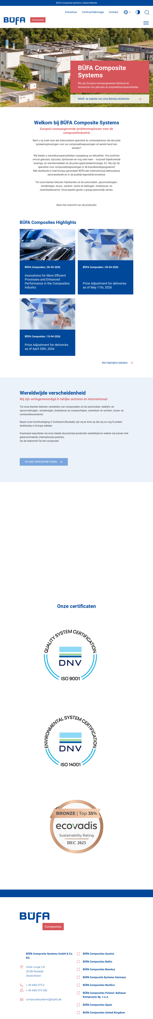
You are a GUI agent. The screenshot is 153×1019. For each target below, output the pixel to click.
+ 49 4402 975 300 (36, 990)
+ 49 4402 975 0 (35, 985)
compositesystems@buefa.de (43, 999)
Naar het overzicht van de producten (76, 204)
